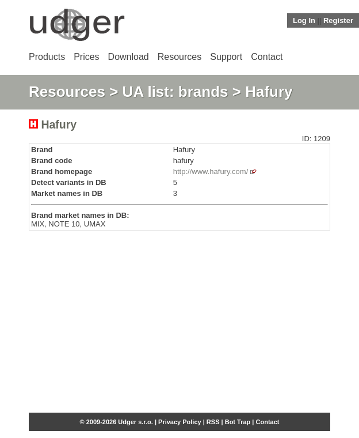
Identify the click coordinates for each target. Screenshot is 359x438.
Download (128, 57)
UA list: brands (175, 91)
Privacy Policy (179, 421)
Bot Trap (238, 421)
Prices (86, 57)
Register (338, 20)
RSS (213, 421)
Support (226, 57)
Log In (304, 20)
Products (47, 57)
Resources (179, 57)
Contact (266, 57)
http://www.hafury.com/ (211, 171)
